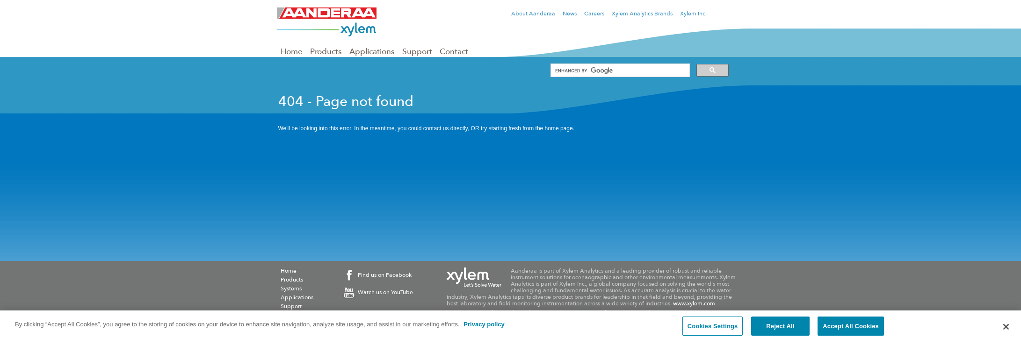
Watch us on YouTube (385, 292)
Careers (594, 13)
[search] (619, 70)
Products (326, 51)
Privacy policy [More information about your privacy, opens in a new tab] (483, 327)
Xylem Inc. (693, 13)
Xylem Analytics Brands (642, 13)
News (570, 13)
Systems (291, 288)
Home (292, 51)
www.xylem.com (694, 303)
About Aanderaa (533, 13)
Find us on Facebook (385, 275)
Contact (454, 51)
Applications (372, 51)
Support (417, 51)
